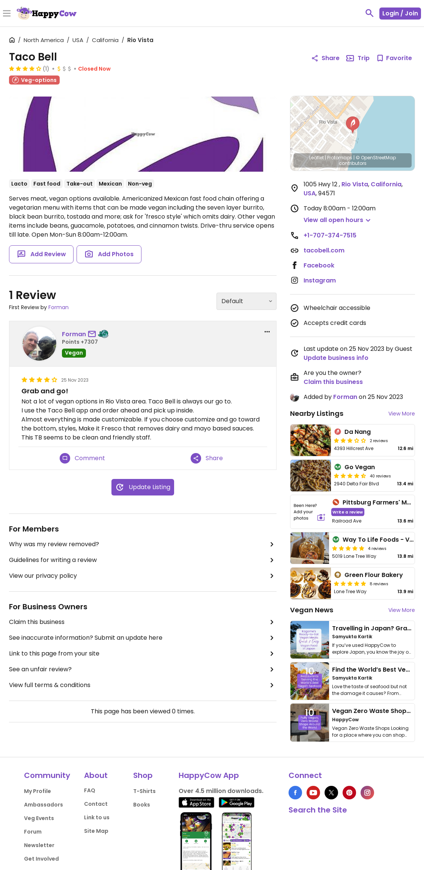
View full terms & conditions (143, 685)
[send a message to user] (93, 334)
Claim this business (143, 622)
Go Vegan (359, 467)
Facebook (319, 265)
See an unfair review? (143, 669)
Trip (358, 58)
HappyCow (345, 719)
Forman (58, 307)
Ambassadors (43, 804)
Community (47, 775)
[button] (352, 125)
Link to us (97, 817)
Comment (82, 458)
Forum (33, 831)
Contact (96, 804)
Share (207, 458)
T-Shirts (144, 791)
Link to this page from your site (143, 653)
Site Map (96, 831)
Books (141, 804)
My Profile (37, 791)
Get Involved (41, 858)
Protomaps (339, 157)
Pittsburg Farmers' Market (383, 502)
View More (401, 413)
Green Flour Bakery (373, 575)
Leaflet (316, 157)
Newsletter (39, 845)
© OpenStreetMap (376, 157)
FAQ (89, 790)
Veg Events (39, 818)
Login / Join (400, 13)
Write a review (347, 512)
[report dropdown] (267, 331)
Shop (143, 775)
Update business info (336, 357)
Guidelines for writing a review (143, 560)
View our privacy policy (143, 575)
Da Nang (357, 431)
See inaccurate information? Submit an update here (143, 637)
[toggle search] (369, 13)
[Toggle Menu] (7, 14)
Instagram (320, 280)
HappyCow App (209, 775)
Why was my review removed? (143, 544)
